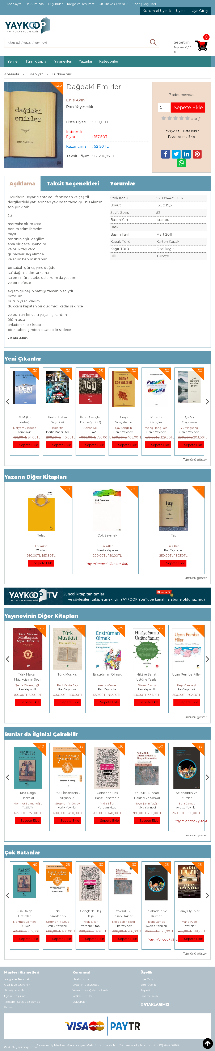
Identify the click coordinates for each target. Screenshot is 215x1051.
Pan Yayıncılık (173, 550)
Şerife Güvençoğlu (67, 685)
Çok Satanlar (22, 853)
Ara (153, 42)
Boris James (189, 921)
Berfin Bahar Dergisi (92, 432)
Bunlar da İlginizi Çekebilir (41, 734)
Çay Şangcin (156, 427)
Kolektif (90, 427)
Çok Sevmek (107, 535)
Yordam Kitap (147, 807)
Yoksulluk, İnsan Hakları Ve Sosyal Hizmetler (186, 798)
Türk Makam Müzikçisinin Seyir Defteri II (67, 679)
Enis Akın (41, 546)
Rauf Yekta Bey (107, 685)
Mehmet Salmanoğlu (67, 803)
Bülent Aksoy (186, 685)
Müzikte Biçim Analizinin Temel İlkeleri (28, 679)
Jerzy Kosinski (27, 803)
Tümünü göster (195, 460)
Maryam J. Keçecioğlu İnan (64, 427)
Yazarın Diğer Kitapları (35, 477)
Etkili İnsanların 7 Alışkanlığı (90, 916)
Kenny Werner (147, 685)
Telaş (41, 535)
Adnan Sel (123, 427)
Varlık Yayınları (107, 807)
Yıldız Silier (147, 803)
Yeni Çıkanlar (22, 359)
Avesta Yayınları (107, 550)
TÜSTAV (123, 432)
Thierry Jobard (24, 427)
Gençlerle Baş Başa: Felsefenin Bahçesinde (147, 798)
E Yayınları (28, 807)
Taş (173, 535)
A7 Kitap (41, 550)
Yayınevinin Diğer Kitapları (41, 616)
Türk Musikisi (107, 674)
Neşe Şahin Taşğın (186, 803)
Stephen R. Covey (107, 803)
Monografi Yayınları (26, 432)
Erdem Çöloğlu (28, 685)
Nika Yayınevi (186, 807)
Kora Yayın (57, 432)
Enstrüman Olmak (147, 674)
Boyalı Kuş (28, 793)
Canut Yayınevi (156, 432)
